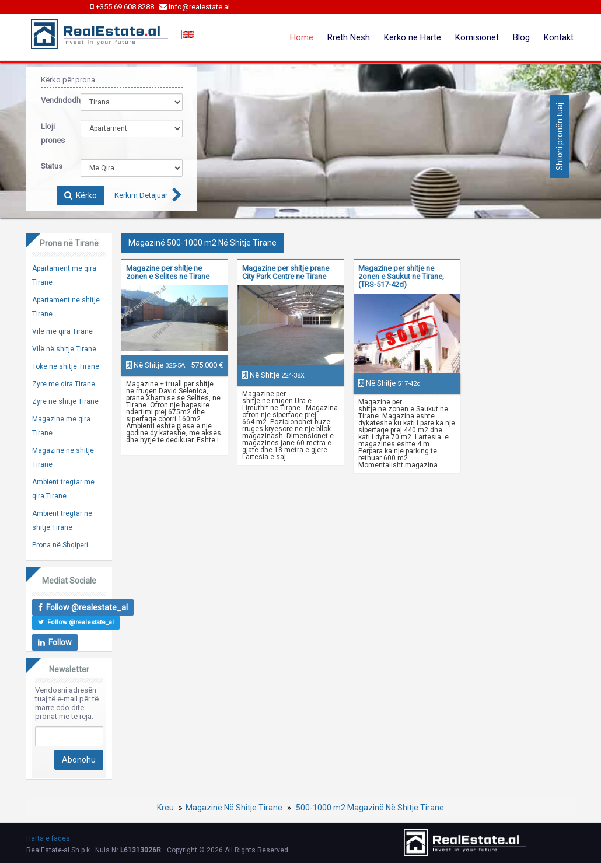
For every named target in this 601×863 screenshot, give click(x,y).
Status (51, 166)
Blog (521, 37)
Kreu (165, 807)
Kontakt (559, 37)
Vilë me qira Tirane (62, 331)
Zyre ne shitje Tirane (65, 401)
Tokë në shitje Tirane (65, 366)
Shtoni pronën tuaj (559, 136)
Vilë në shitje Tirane (64, 349)
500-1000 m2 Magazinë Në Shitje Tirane (369, 807)
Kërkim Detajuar (140, 195)
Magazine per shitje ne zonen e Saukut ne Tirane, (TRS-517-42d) (401, 276)
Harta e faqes (48, 838)
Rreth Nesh (348, 37)
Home (301, 37)
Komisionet (477, 37)
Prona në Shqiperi (60, 545)
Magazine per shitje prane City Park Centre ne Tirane (285, 272)
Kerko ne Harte (412, 37)
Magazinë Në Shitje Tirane (234, 807)
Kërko (80, 195)
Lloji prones (52, 133)
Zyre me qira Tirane (63, 384)
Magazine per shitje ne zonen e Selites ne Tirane (167, 272)
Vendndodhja (52, 100)
